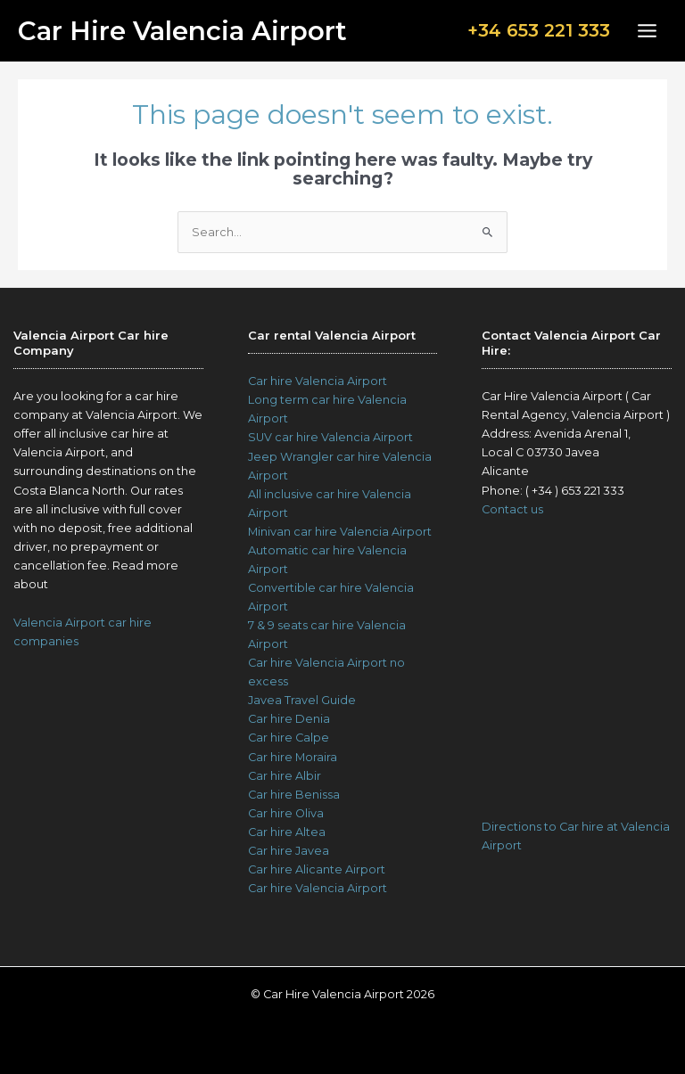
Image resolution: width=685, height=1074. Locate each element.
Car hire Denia (289, 719)
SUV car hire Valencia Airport (330, 437)
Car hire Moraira (292, 757)
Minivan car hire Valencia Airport (340, 531)
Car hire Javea (288, 850)
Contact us (512, 509)
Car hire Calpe (288, 737)
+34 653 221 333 (538, 30)
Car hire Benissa (294, 794)
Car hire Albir (284, 776)
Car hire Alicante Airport (316, 869)
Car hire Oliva (286, 813)
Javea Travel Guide (302, 700)
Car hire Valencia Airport (317, 381)
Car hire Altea (287, 832)
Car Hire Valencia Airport (182, 30)
